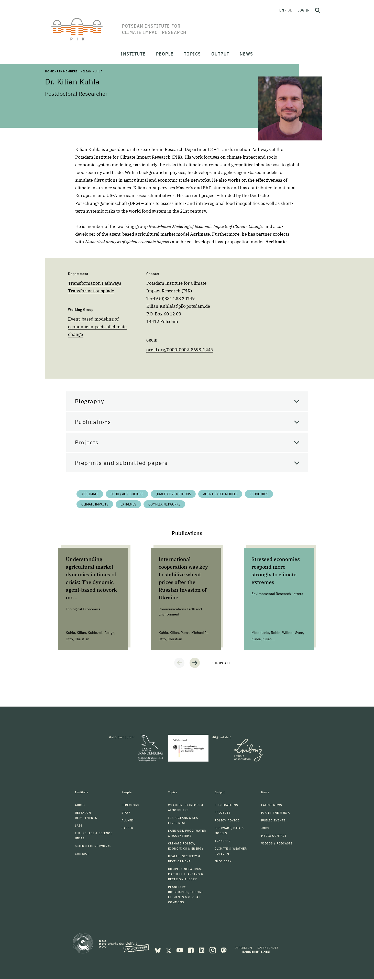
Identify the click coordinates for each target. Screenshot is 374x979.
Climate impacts (94, 504)
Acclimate (89, 494)
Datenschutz (267, 948)
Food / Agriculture (127, 494)
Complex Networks (164, 504)
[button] (179, 663)
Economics (259, 494)
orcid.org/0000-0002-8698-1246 (179, 350)
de (290, 10)
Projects (87, 442)
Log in (304, 10)
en (281, 10)
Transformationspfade (91, 291)
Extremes (128, 504)
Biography (89, 401)
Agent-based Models (220, 494)
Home (49, 71)
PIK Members (67, 71)
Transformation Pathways (94, 283)
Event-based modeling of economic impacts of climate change (97, 326)
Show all (222, 663)
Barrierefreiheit (256, 951)
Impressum (243, 948)
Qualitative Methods (173, 494)
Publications (93, 421)
